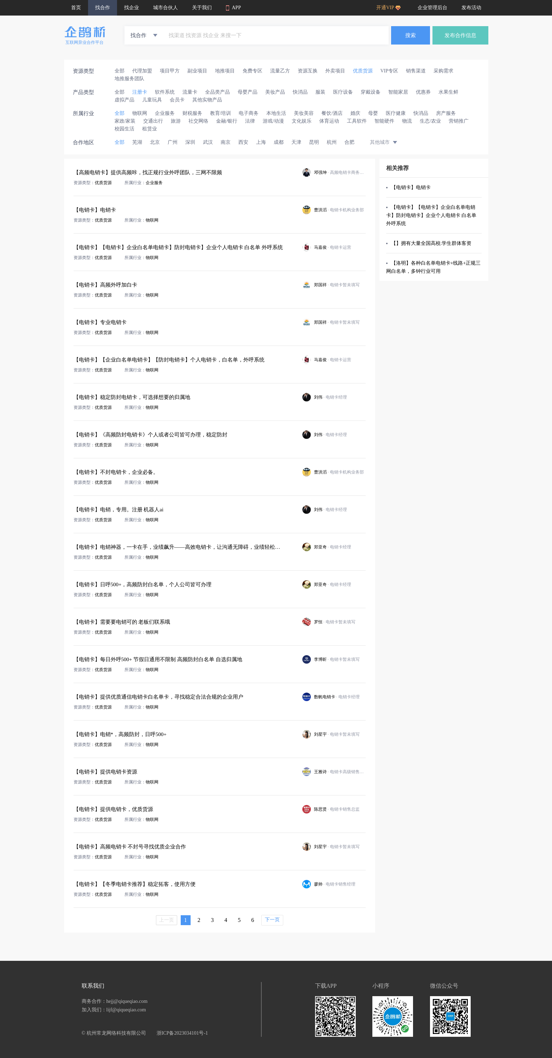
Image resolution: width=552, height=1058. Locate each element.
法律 (250, 121)
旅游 (176, 121)
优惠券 (423, 92)
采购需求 (443, 71)
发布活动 (471, 7)
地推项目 (225, 71)
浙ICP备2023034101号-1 (182, 1033)
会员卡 (177, 99)
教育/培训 (220, 113)
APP (233, 8)
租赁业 (149, 128)
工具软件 (357, 121)
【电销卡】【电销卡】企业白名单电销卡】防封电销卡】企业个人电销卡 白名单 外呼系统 (431, 215)
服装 (320, 92)
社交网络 (198, 121)
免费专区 (252, 71)
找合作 (102, 7)
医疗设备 (343, 92)
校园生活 (124, 128)
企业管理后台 (432, 7)
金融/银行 (226, 121)
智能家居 (398, 92)
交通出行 (153, 121)
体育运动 (329, 121)
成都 (279, 142)
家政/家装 (125, 121)
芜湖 (137, 142)
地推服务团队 (129, 78)
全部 (119, 71)
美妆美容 (304, 113)
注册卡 (139, 92)
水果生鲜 (448, 92)
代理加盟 (142, 71)
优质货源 (363, 71)
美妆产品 (275, 92)
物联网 (139, 113)
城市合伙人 (165, 7)
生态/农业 (430, 121)
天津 (296, 142)
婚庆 (355, 113)
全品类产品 (217, 92)
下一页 (272, 919)
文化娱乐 (302, 121)
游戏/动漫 (273, 121)
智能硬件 (384, 121)
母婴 (373, 113)
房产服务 (446, 113)
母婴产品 (247, 92)
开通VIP (388, 7)
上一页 (166, 920)
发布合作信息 (460, 35)
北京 (155, 142)
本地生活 (276, 113)
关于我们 (202, 7)
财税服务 (192, 113)
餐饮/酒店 (332, 113)
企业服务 (165, 113)
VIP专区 (389, 71)
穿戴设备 (370, 92)
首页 (76, 7)
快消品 (300, 92)
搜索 (410, 35)
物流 (407, 121)
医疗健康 (396, 113)
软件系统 (165, 92)
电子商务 (248, 113)
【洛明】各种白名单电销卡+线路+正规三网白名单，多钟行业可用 (433, 267)
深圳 (190, 142)
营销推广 (459, 121)
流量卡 (189, 92)
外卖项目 (335, 71)
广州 (173, 142)
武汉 (208, 142)
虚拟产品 (124, 99)
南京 (226, 142)
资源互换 (308, 71)
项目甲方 (170, 71)
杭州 (332, 142)
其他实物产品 (207, 99)
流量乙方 (280, 71)
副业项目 (197, 71)
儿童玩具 (152, 99)
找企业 (131, 7)
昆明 (314, 142)
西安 (243, 142)
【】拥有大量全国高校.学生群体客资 (431, 243)
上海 (261, 142)
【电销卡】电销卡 (411, 187)
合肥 (349, 142)
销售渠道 (416, 71)
